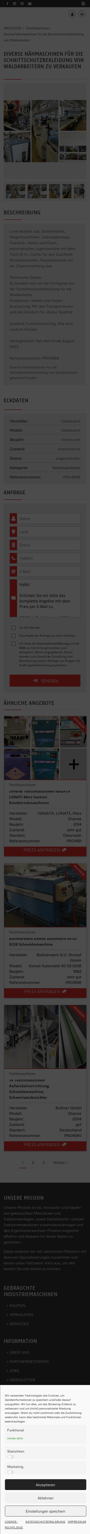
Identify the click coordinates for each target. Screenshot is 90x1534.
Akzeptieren (45, 1485)
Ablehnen (46, 1498)
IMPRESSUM (77, 1521)
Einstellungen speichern (45, 1511)
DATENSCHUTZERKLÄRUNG (45, 1521)
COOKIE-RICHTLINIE (14, 1524)
